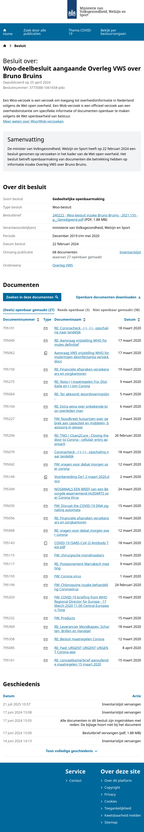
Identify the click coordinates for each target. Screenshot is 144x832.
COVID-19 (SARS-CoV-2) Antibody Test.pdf (81, 545)
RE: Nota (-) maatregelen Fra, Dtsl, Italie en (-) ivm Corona (81, 383)
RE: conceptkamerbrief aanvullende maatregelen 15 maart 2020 (81, 662)
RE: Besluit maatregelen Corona (79, 639)
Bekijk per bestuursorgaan (113, 32)
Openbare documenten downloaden (108, 297)
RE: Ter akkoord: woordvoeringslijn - (81, 396)
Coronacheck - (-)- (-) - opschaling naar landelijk (81, 454)
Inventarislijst (130, 252)
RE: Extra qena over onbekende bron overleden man (81, 408)
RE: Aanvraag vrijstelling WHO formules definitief (80, 342)
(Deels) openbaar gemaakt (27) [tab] (28, 310)
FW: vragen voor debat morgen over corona (81, 466)
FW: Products (64, 618)
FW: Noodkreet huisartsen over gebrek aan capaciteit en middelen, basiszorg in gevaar (81, 422)
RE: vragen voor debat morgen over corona (81, 532)
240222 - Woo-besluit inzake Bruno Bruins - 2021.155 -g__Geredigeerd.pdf (95, 217)
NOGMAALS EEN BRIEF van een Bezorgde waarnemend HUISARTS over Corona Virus (81, 493)
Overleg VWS (62, 265)
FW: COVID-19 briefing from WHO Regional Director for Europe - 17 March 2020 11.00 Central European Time (81, 603)
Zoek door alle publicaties (34, 32)
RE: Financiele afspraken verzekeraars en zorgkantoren (81, 371)
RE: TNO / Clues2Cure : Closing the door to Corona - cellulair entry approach (81, 439)
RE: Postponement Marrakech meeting (81, 566)
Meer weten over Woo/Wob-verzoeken (33, 121)
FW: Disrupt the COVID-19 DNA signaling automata (81, 507)
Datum (132, 319)
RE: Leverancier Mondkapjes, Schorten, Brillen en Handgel (82, 628)
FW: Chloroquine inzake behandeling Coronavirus (81, 587)
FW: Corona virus (67, 576)
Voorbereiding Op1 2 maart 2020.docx (81, 478)
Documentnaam (70, 319)
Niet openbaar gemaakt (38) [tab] (116, 310)
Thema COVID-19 (80, 32)
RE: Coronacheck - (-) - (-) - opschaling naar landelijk (81, 330)
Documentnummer (21, 319)
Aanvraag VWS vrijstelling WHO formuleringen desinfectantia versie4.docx (81, 356)
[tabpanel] (72, 492)
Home (8, 32)
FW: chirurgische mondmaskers (79, 555)
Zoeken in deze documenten (32, 297)
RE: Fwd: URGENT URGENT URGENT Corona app (81, 650)
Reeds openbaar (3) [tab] (73, 310)
